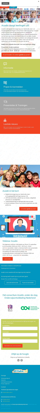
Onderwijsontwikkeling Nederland (20, 404)
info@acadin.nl (6, 399)
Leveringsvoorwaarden (6, 382)
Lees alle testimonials (12, 282)
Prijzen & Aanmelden (28, 282)
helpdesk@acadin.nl (7, 392)
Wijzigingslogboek (5, 378)
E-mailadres (6, 325)
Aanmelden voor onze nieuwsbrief (12, 345)
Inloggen (13, 7)
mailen (26, 249)
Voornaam (6, 332)
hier (28, 50)
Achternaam (6, 338)
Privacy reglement (5, 383)
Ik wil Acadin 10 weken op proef (16, 55)
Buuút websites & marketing (5, 408)
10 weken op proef (28, 209)
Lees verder (7, 259)
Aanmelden (4, 7)
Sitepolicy (3, 380)
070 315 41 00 (6, 401)
